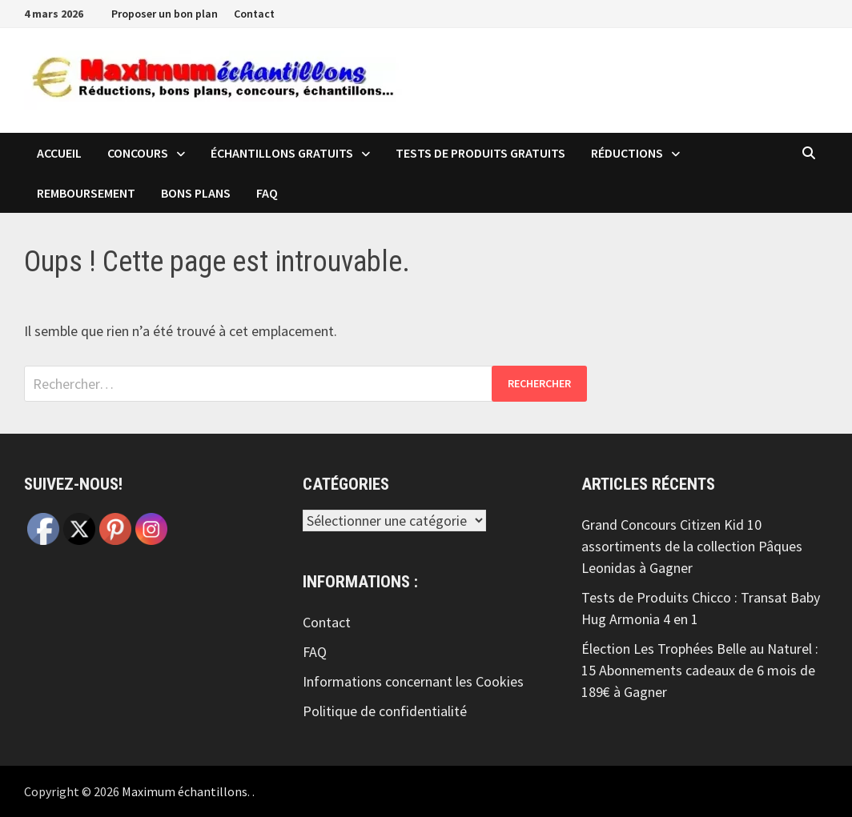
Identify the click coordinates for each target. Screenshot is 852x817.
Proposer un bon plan (164, 13)
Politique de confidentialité (385, 711)
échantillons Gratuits (282, 153)
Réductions (627, 153)
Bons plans (196, 193)
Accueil (59, 153)
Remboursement (86, 193)
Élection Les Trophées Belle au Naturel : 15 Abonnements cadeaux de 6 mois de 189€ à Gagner (699, 670)
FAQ (267, 193)
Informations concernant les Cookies (413, 681)
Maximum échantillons (184, 791)
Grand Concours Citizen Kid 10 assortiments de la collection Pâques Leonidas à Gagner (691, 546)
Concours (137, 153)
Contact (254, 13)
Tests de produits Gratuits (480, 153)
